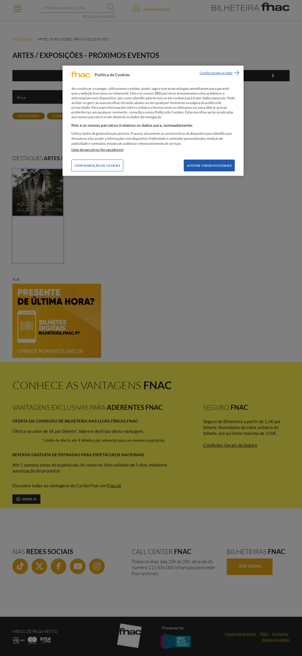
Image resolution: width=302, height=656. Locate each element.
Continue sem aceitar (216, 73)
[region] (153, 121)
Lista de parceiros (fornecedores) (97, 149)
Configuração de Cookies (97, 165)
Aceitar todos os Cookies (209, 165)
